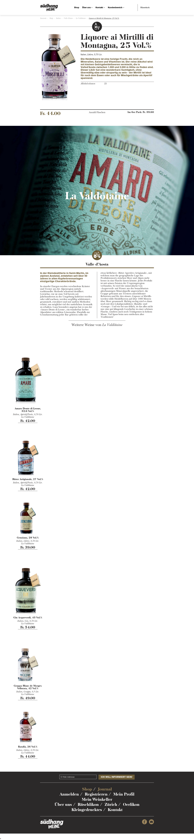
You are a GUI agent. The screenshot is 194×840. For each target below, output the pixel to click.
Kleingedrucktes (87, 809)
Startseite (43, 18)
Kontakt (99, 7)
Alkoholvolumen (88, 83)
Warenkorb (145, 7)
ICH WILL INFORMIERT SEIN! (116, 777)
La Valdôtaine (81, 18)
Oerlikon (131, 804)
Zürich (111, 804)
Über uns (86, 7)
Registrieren (96, 794)
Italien (58, 18)
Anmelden (69, 794)
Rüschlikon (88, 804)
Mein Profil (123, 794)
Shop (76, 7)
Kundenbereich (115, 7)
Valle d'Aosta (68, 18)
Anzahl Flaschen (97, 112)
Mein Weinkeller (97, 799)
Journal (105, 789)
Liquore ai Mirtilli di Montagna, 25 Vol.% (104, 18)
